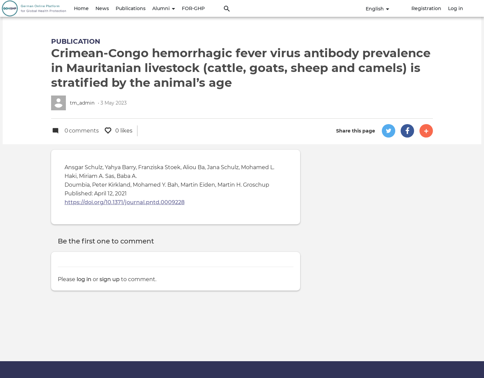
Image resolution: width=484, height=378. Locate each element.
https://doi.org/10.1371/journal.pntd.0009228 (125, 202)
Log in (455, 8)
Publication (75, 41)
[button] (388, 131)
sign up (109, 279)
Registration (426, 8)
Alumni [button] (163, 8)
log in (84, 279)
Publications (131, 8)
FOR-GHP (193, 8)
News (102, 8)
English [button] (377, 9)
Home (81, 8)
